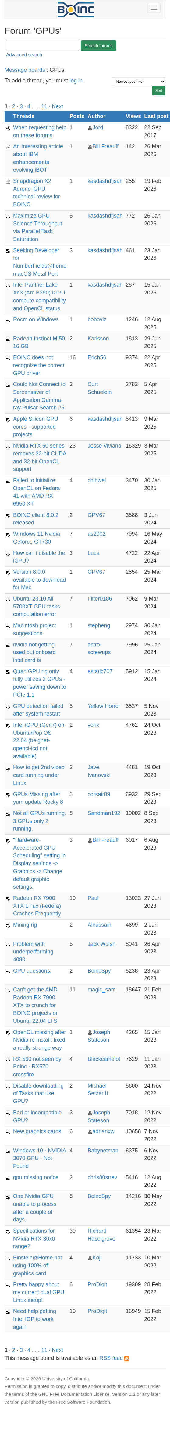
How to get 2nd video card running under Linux (39, 775)
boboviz (96, 319)
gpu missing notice (35, 1177)
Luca (93, 553)
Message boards (25, 70)
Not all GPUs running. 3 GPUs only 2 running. (39, 821)
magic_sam (101, 990)
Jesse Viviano (104, 446)
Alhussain (99, 925)
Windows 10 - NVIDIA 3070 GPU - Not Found (39, 1158)
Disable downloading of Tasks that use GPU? (38, 1093)
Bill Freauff (105, 146)
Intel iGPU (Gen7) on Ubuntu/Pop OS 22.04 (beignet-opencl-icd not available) (38, 740)
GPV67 (96, 515)
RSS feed (114, 1358)
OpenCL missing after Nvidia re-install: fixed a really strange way (39, 1040)
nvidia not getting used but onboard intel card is (34, 652)
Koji (96, 1258)
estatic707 (99, 671)
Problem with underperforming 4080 (33, 952)
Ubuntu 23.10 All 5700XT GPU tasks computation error (36, 606)
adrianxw (103, 1131)
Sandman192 (103, 813)
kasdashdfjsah (104, 181)
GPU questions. (32, 971)
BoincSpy (99, 971)
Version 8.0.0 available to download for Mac (39, 579)
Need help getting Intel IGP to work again (34, 1319)
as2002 (96, 534)
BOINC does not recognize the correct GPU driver (38, 365)
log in (76, 81)
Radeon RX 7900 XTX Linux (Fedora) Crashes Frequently (37, 906)
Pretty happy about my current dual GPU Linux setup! (38, 1292)
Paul (92, 898)
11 (44, 106)
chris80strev (102, 1177)
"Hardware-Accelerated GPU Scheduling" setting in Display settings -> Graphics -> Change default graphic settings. (39, 863)
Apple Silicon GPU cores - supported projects (35, 426)
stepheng (98, 625)
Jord (97, 127)
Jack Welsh (101, 944)
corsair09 (98, 794)
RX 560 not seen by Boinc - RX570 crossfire (37, 1067)
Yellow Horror (103, 706)
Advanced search (24, 54)
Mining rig (25, 925)
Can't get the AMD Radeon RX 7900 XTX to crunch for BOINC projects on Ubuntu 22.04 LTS (36, 1005)
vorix (93, 725)
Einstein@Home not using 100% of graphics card (37, 1265)
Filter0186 (99, 599)
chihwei (96, 480)
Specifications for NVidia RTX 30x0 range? (34, 1238)
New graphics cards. (38, 1131)
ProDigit (97, 1284)
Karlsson (98, 339)
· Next (56, 106)
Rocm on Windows (36, 319)
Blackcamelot (103, 1059)
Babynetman (102, 1151)
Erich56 (96, 357)
